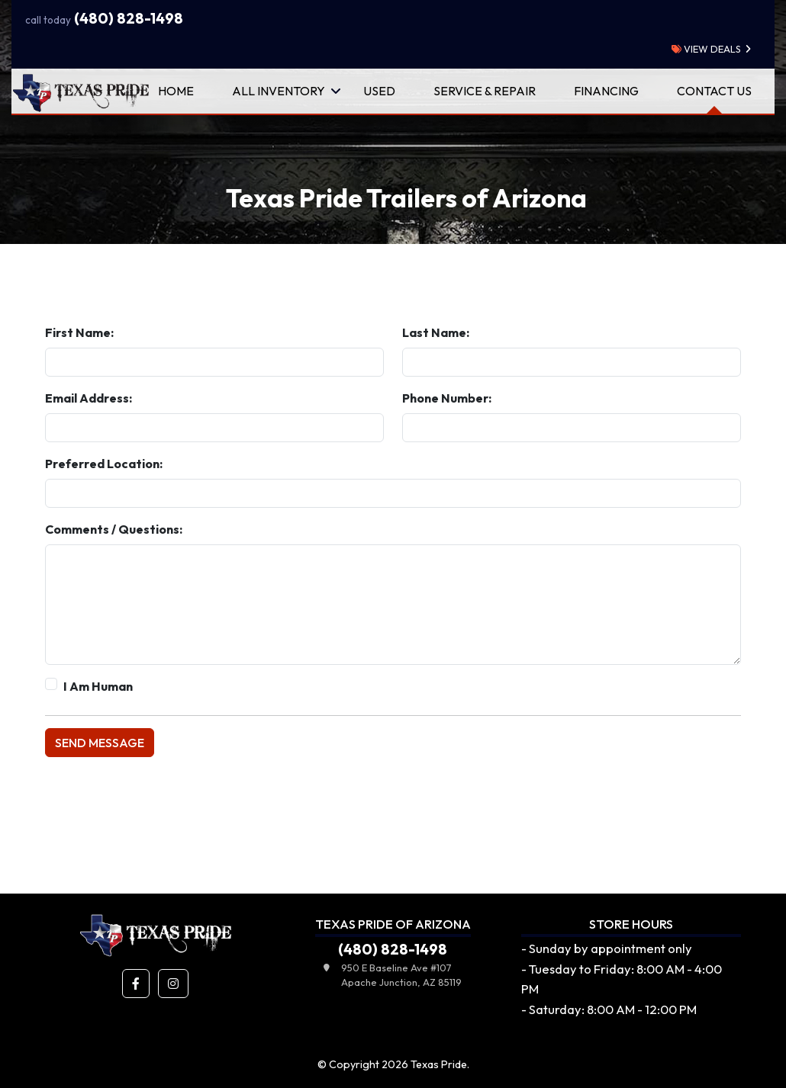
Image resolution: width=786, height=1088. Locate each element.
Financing (606, 90)
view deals (706, 49)
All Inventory (278, 90)
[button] (136, 983)
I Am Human (98, 686)
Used (379, 90)
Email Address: (88, 398)
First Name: (79, 332)
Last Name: (435, 332)
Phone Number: (446, 398)
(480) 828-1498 (104, 18)
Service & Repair (484, 90)
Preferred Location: (104, 463)
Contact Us (714, 90)
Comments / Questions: (113, 529)
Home (176, 90)
